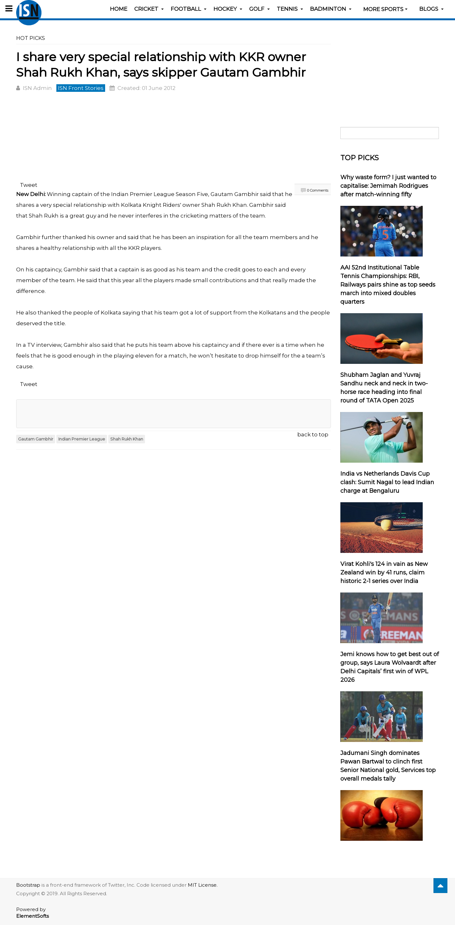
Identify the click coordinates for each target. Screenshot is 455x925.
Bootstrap (28, 885)
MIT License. (203, 885)
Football (188, 9)
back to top (312, 434)
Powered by (32, 912)
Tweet (28, 185)
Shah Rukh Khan (126, 439)
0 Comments (317, 190)
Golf (259, 9)
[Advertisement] (173, 137)
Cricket (149, 9)
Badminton (330, 9)
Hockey (227, 9)
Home (118, 9)
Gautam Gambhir (35, 439)
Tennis (290, 9)
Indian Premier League (81, 439)
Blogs (431, 9)
